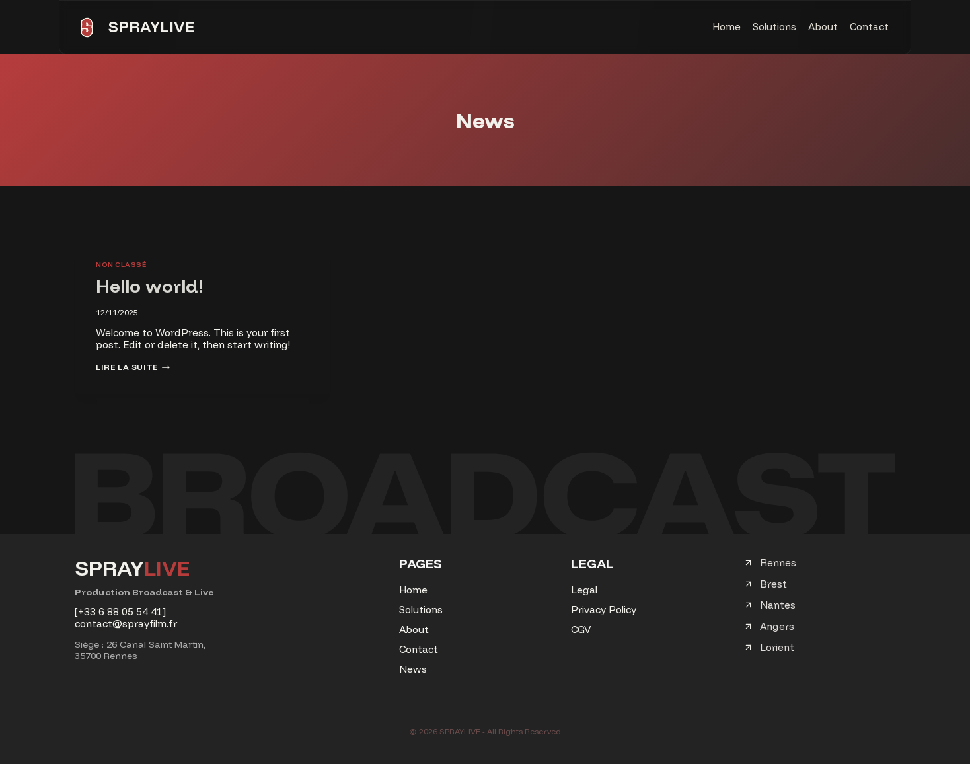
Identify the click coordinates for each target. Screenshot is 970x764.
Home (726, 26)
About (823, 26)
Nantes (778, 605)
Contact (869, 26)
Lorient (777, 647)
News (413, 669)
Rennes (778, 562)
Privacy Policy (603, 609)
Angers (777, 626)
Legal (584, 590)
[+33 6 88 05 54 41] (120, 611)
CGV (581, 629)
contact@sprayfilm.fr (126, 623)
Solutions (774, 26)
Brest (773, 584)
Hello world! (150, 285)
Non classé (121, 264)
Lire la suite (133, 367)
